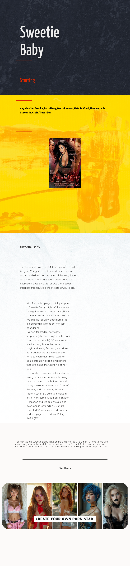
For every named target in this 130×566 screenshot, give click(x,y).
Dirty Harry (50, 108)
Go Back (65, 468)
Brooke (39, 108)
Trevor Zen (45, 112)
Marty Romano (65, 108)
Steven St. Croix (29, 112)
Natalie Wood (81, 108)
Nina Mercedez (98, 108)
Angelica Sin (26, 108)
